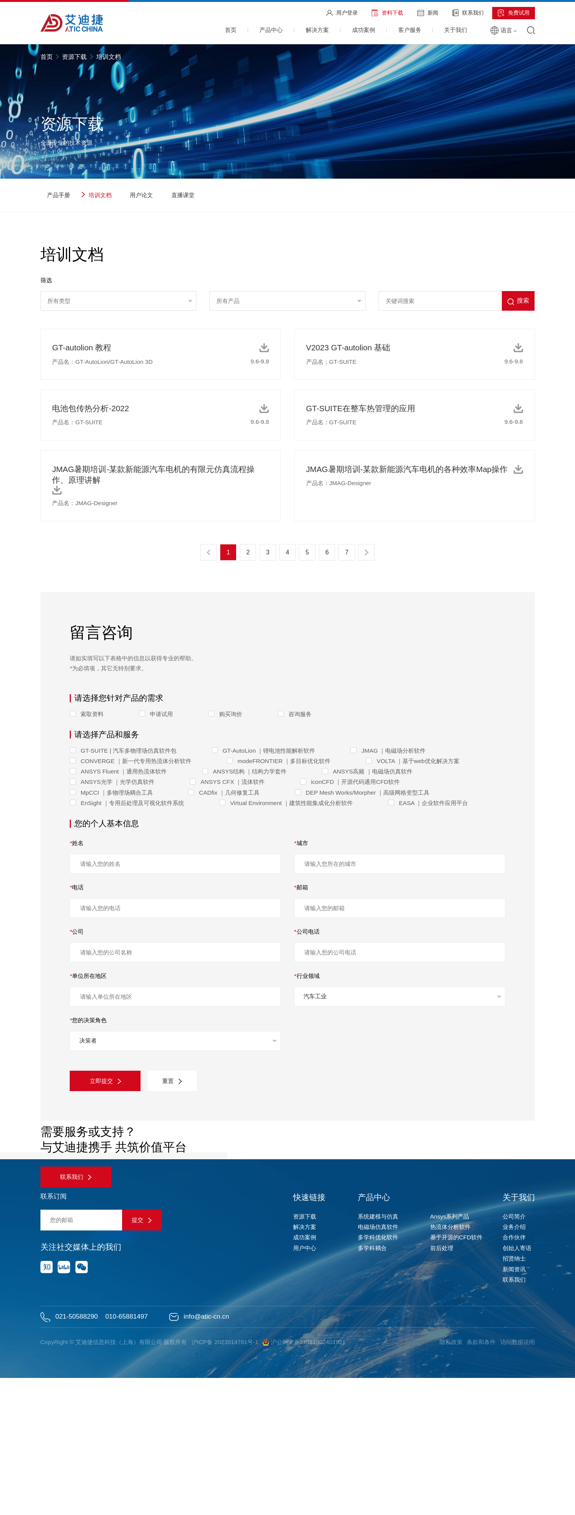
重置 (173, 1081)
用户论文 (138, 195)
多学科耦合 (372, 1385)
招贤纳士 (514, 1395)
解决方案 (304, 1364)
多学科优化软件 (378, 1374)
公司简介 (514, 1353)
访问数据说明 (517, 1479)
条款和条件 (480, 1479)
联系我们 (468, 12)
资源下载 (74, 57)
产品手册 (55, 195)
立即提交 (106, 1081)
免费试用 (514, 13)
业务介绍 (514, 1364)
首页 (47, 57)
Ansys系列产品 (449, 1353)
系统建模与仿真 (378, 1353)
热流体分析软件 (450, 1364)
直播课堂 (179, 195)
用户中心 (304, 1385)
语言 (503, 30)
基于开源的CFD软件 (456, 1374)
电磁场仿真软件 (378, 1364)
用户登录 (342, 13)
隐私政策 (449, 1479)
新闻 (427, 12)
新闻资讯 (514, 1406)
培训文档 (97, 195)
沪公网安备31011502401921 (305, 1479)
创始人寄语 (517, 1385)
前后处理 (441, 1385)
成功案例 (304, 1374)
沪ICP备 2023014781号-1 (225, 1479)
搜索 (518, 301)
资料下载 (387, 13)
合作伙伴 (514, 1374)
